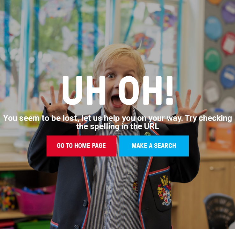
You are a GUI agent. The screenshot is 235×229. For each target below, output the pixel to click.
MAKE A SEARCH (154, 145)
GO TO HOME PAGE (81, 145)
